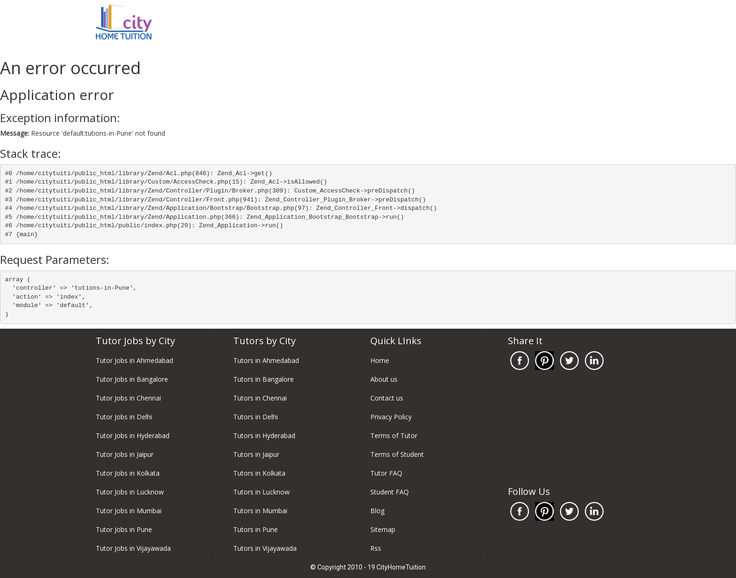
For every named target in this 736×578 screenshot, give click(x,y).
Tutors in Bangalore (263, 379)
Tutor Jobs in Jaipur (124, 454)
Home (379, 360)
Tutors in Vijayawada (265, 548)
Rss (375, 548)
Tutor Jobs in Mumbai (128, 510)
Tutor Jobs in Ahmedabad (134, 360)
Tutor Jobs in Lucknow (130, 491)
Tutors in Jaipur (256, 454)
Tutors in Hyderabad (264, 435)
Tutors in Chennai (260, 397)
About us (384, 379)
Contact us (386, 397)
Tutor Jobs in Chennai (128, 397)
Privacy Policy (391, 416)
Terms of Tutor (393, 435)
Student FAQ (389, 491)
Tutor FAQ (386, 473)
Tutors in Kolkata (259, 473)
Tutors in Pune (255, 529)
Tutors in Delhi (255, 416)
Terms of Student (397, 454)
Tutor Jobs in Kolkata (128, 473)
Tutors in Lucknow (261, 491)
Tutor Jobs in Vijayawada (133, 548)
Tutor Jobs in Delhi (124, 416)
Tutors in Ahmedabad (266, 360)
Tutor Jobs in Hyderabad (132, 435)
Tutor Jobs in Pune (124, 529)
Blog (377, 510)
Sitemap (382, 529)
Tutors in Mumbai (260, 510)
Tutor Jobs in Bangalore (132, 379)
